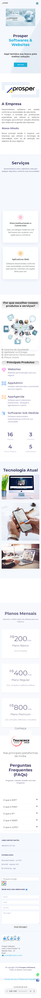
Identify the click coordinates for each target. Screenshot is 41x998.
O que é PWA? (20, 832)
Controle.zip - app (9, 868)
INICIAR (20, 65)
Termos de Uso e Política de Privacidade (20, 979)
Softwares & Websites (20, 42)
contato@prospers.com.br (13, 955)
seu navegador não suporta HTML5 (20, 991)
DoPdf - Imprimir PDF (11, 864)
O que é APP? (20, 825)
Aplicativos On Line (8, 846)
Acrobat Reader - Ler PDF (12, 860)
